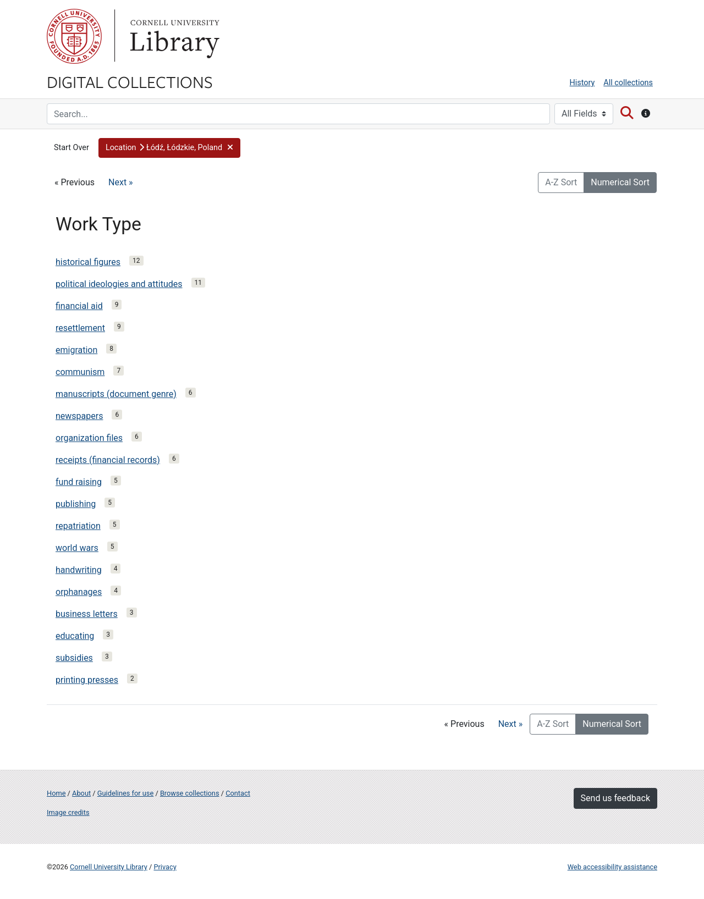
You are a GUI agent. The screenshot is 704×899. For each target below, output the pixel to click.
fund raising (79, 482)
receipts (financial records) (108, 460)
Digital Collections (130, 81)
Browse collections (189, 793)
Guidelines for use (125, 793)
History (582, 82)
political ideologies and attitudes (119, 284)
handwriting (79, 570)
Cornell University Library (108, 867)
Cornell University (74, 36)
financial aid (79, 306)
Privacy (164, 867)
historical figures (88, 262)
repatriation (78, 526)
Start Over (71, 147)
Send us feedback (615, 798)
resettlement (80, 328)
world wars (77, 548)
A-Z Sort (561, 182)
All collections (628, 82)
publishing (76, 504)
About (81, 793)
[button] (169, 148)
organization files (89, 438)
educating (75, 636)
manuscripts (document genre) (116, 394)
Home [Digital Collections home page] (56, 793)
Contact (238, 793)
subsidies (74, 658)
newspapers (79, 416)
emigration (76, 350)
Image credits (68, 812)
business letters (87, 614)
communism (80, 372)
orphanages (79, 592)
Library (173, 36)
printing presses (87, 680)
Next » (120, 182)
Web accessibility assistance (612, 867)
